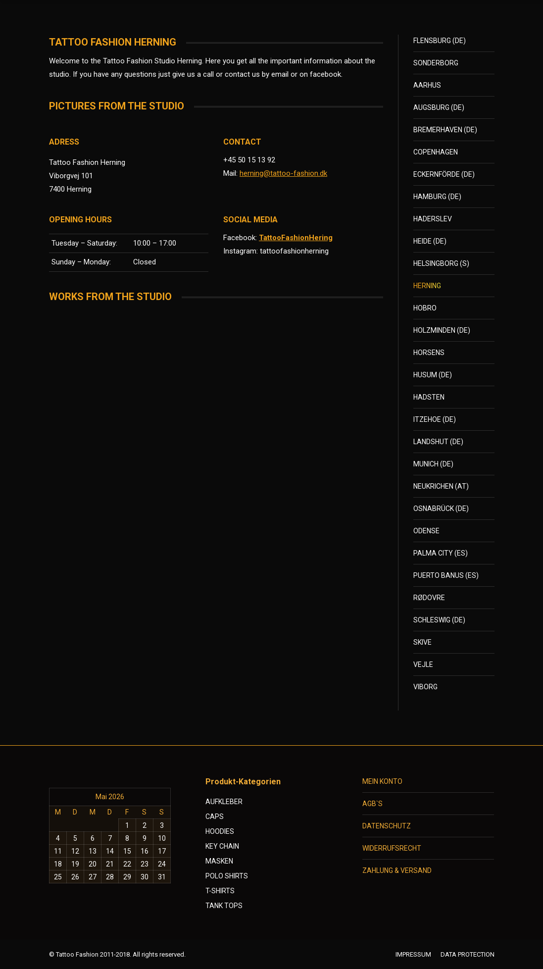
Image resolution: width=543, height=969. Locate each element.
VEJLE (423, 664)
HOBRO (425, 308)
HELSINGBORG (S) (441, 263)
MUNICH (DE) (433, 464)
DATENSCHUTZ (386, 826)
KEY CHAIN (222, 846)
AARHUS (427, 85)
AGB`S (372, 804)
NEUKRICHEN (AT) (441, 486)
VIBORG (425, 687)
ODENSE (426, 531)
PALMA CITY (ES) (440, 553)
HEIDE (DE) (429, 241)
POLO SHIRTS (226, 876)
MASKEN (219, 861)
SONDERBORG (435, 63)
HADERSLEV (432, 219)
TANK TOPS (224, 906)
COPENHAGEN (435, 152)
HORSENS (428, 353)
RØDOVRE (429, 598)
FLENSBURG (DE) (439, 41)
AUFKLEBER (224, 802)
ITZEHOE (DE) (434, 419)
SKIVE (422, 642)
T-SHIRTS (220, 891)
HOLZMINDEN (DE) (441, 330)
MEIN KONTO (382, 781)
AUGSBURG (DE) (438, 107)
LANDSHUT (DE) (438, 442)
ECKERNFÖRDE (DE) (444, 174)
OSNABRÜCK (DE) (441, 508)
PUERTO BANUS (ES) (446, 575)
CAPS (214, 816)
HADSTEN (428, 397)
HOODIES (219, 831)
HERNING (427, 286)
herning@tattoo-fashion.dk (283, 173)
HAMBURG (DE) (437, 197)
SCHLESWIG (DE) (439, 620)
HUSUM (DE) (432, 375)
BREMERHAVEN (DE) (445, 130)
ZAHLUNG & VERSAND (397, 870)
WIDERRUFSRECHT (391, 848)
